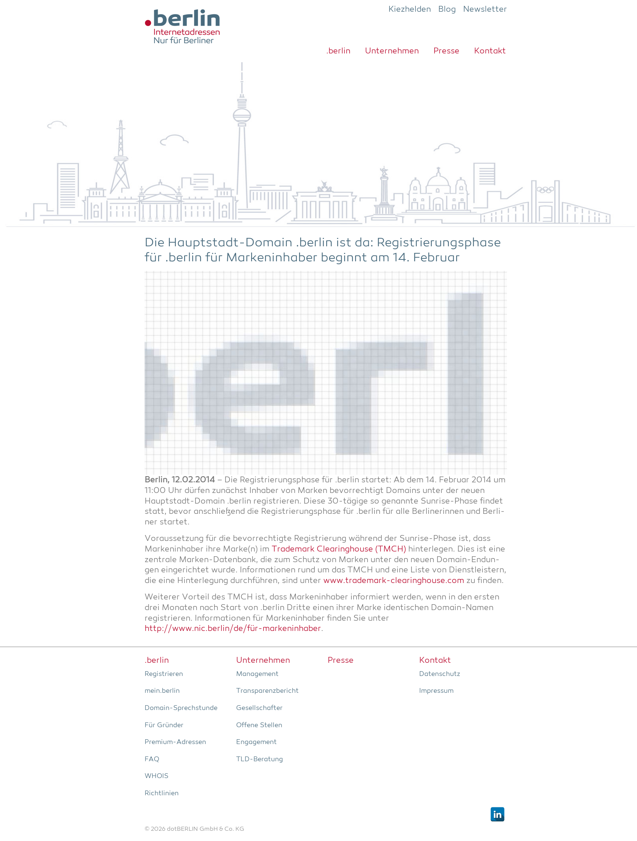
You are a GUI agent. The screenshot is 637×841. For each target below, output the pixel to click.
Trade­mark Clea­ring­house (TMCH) (339, 549)
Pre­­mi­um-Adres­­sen (175, 742)
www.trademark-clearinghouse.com (393, 581)
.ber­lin (338, 51)
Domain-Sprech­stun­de (181, 708)
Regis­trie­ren (164, 674)
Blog (447, 9)
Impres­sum (436, 691)
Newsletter (485, 9)
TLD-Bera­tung (259, 759)
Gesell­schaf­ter (259, 708)
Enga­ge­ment (256, 742)
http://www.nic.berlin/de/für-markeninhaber (233, 629)
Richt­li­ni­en (162, 793)
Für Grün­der (164, 725)
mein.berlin (162, 691)
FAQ (152, 759)
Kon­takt (490, 51)
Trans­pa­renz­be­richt (267, 691)
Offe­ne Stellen (259, 725)
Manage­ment (257, 674)
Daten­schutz (439, 674)
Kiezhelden (409, 9)
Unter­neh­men (392, 51)
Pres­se (446, 51)
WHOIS (156, 776)
